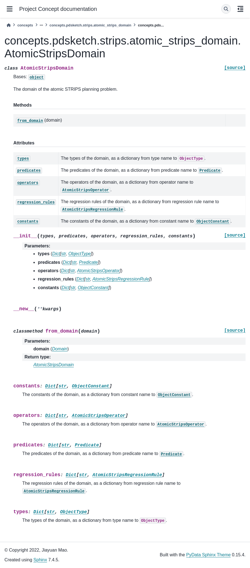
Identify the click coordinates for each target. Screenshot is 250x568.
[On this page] (240, 9)
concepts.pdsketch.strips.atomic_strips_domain (90, 25)
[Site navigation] (9, 9)
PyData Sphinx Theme (208, 554)
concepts (25, 25)
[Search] (226, 9)
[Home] (9, 25)
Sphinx (40, 559)
